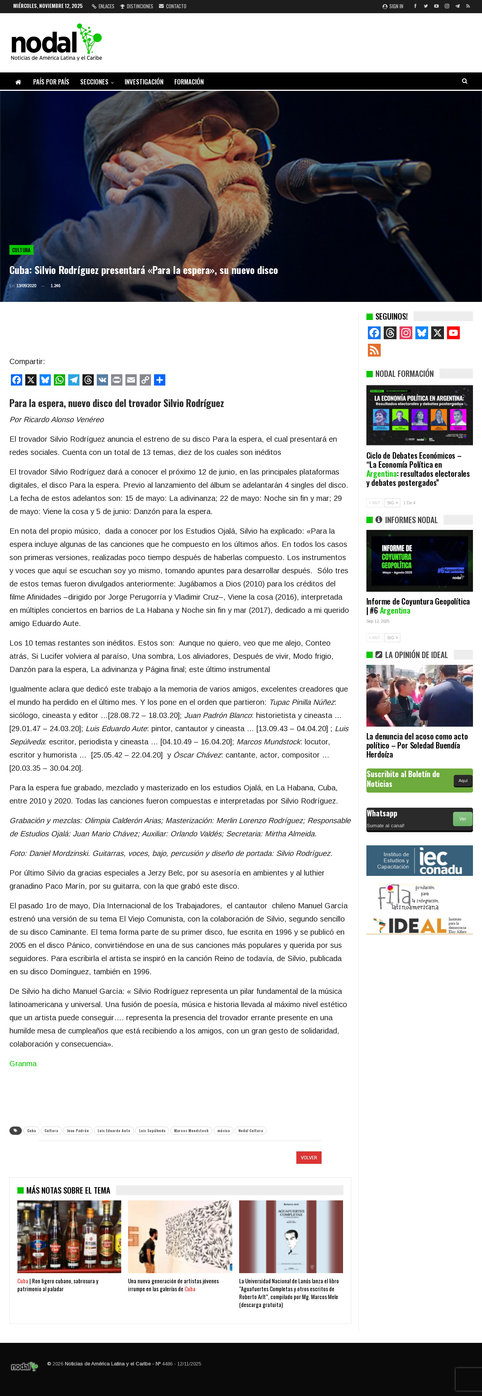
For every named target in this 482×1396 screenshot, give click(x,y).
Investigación (144, 81)
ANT (374, 503)
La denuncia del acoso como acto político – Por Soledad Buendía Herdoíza (417, 745)
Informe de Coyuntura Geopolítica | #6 (418, 605)
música (223, 1130)
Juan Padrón (78, 1130)
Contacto (172, 6)
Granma (23, 1063)
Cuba (31, 1130)
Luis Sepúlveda (152, 1130)
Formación (189, 81)
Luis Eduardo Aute (114, 1130)
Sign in (393, 6)
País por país (51, 81)
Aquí (463, 780)
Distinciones (136, 6)
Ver (462, 819)
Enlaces (103, 6)
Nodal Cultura (250, 1130)
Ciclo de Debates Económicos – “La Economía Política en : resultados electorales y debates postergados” (418, 468)
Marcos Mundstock (191, 1130)
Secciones (94, 81)
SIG (392, 503)
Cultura (21, 250)
